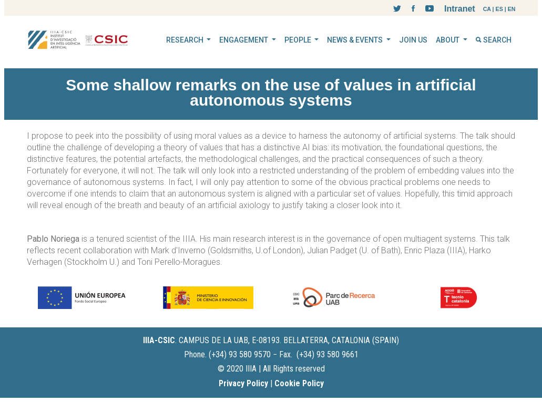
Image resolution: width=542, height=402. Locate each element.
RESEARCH (185, 40)
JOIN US (413, 40)
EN (512, 9)
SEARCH (494, 40)
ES (499, 9)
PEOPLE (298, 40)
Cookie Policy (299, 383)
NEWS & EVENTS (355, 40)
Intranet (459, 8)
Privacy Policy (243, 383)
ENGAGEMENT (244, 40)
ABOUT (448, 40)
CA (487, 9)
